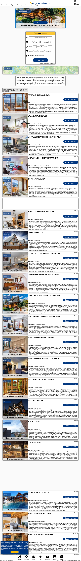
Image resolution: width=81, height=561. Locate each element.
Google (26, 542)
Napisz (79, 560)
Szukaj (40, 60)
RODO (2, 549)
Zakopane (6, 96)
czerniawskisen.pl (40, 3)
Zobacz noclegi (70, 99)
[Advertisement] (40, 476)
